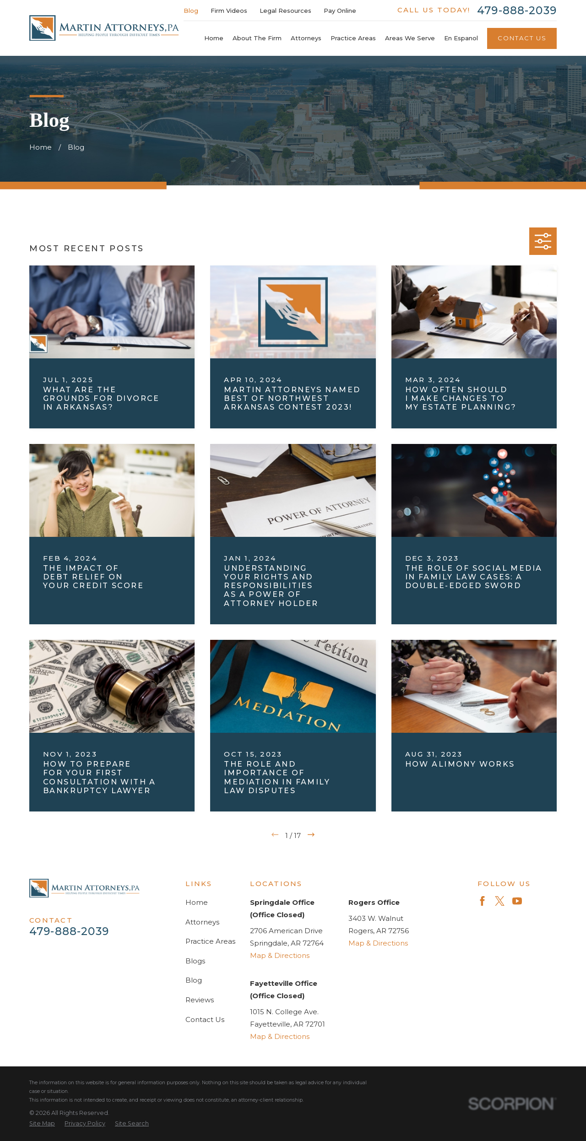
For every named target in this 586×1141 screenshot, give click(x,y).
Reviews (199, 999)
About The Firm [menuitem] (257, 38)
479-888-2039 (517, 10)
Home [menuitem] (213, 38)
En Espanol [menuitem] (461, 38)
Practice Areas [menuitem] (353, 38)
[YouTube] (517, 901)
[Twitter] (500, 901)
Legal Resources (285, 10)
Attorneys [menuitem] (306, 38)
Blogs (195, 961)
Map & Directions (279, 955)
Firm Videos (229, 10)
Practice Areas (210, 941)
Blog (191, 10)
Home (196, 902)
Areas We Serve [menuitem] (410, 38)
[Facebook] (482, 901)
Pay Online (340, 10)
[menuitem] (42, 1124)
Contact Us (522, 38)
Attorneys (202, 922)
